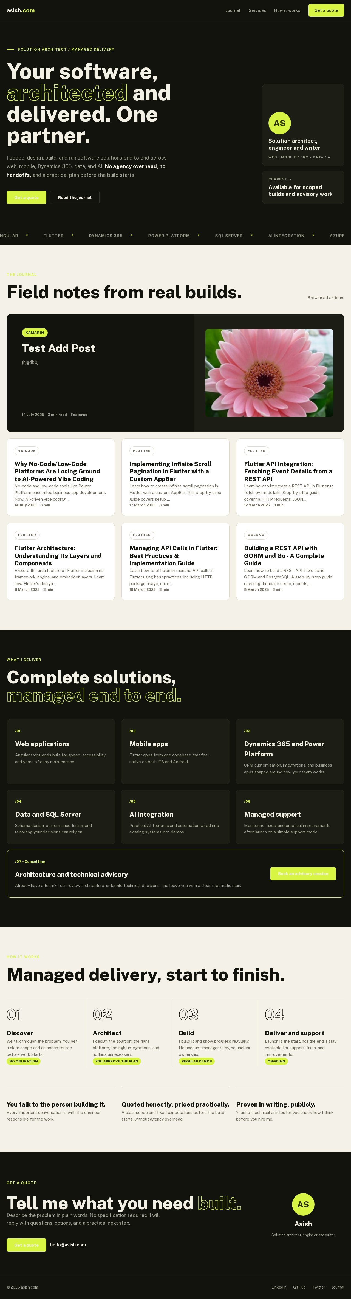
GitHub (299, 1287)
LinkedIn (279, 1287)
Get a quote (326, 10)
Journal (233, 10)
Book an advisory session (303, 873)
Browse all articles (326, 298)
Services (257, 10)
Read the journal (75, 197)
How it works (287, 10)
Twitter (318, 1287)
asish (21, 10)
